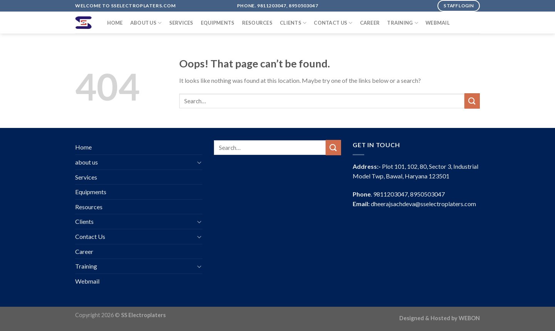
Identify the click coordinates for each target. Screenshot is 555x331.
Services (181, 23)
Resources (257, 23)
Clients (293, 23)
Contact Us (333, 23)
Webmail (438, 23)
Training (402, 23)
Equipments (218, 23)
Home (115, 23)
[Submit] (472, 100)
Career (370, 23)
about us (146, 23)
